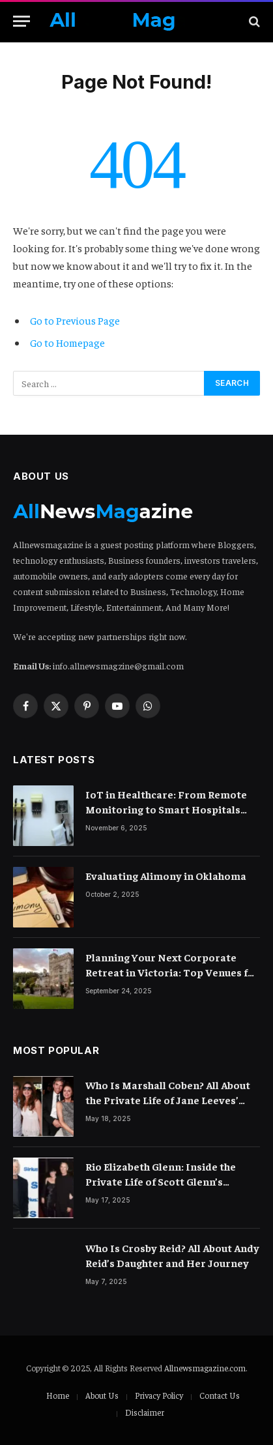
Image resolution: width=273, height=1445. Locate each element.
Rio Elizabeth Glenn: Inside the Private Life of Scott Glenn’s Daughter (160, 1181)
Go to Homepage (67, 342)
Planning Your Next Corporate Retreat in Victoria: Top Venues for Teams (172, 971)
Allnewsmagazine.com (205, 1367)
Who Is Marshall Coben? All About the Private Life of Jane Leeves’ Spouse (167, 1099)
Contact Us (219, 1395)
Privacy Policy (159, 1395)
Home (57, 1395)
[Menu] (21, 21)
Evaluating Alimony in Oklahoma (165, 875)
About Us (102, 1395)
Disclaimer (144, 1412)
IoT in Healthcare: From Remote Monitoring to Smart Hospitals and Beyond (166, 808)
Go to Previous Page (75, 320)
